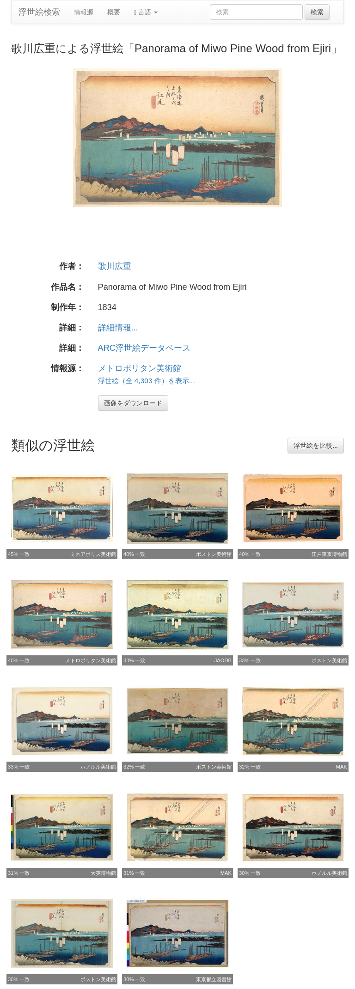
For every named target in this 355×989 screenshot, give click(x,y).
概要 (113, 12)
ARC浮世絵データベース (144, 348)
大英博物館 (103, 873)
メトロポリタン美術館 (139, 368)
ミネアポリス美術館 (93, 554)
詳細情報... (118, 327)
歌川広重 (114, 266)
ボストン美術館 (214, 554)
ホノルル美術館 (98, 766)
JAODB (223, 660)
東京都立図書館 (214, 979)
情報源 (83, 12)
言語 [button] (146, 12)
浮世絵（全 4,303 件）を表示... (146, 381)
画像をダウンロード (133, 403)
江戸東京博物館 (329, 554)
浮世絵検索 (39, 12)
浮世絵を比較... (316, 445)
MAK (341, 766)
